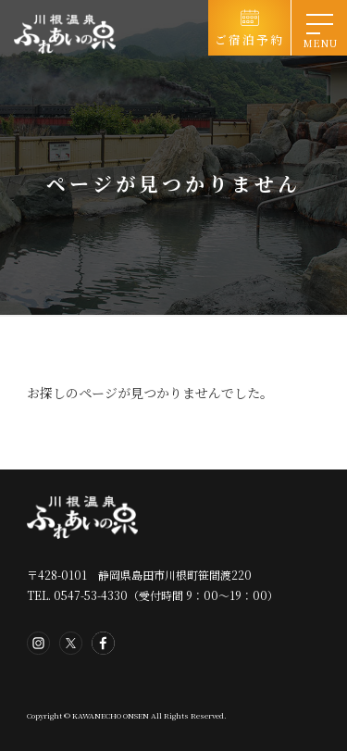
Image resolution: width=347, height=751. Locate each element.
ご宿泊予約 (249, 39)
